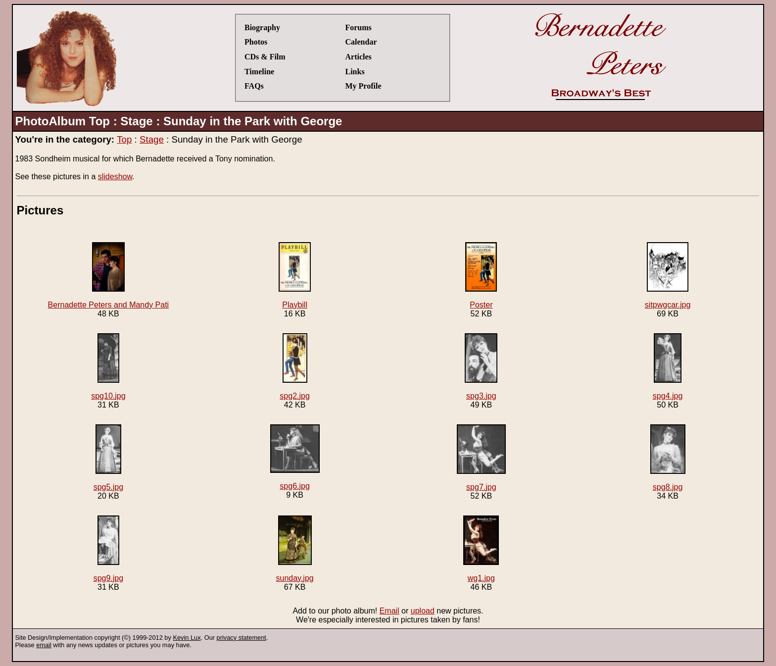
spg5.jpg (109, 457)
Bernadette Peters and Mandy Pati (108, 275)
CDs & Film (265, 56)
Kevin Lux (186, 637)
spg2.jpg (295, 366)
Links (354, 71)
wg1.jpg (481, 548)
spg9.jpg (109, 548)
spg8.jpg (667, 457)
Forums (358, 27)
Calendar (361, 42)
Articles (358, 56)
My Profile (363, 86)
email (43, 645)
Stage (152, 139)
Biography (262, 27)
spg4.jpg (668, 366)
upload (423, 611)
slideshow (115, 176)
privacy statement (241, 637)
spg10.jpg (108, 366)
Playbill (295, 275)
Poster (481, 275)
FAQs (254, 86)
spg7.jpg (481, 457)
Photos (255, 42)
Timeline (259, 71)
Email (389, 611)
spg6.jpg (295, 457)
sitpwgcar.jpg (668, 275)
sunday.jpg (295, 548)
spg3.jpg (481, 366)
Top (124, 139)
